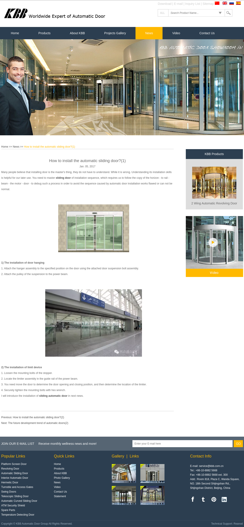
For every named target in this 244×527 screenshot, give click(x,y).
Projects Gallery (115, 33)
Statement (60, 496)
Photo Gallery (62, 477)
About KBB (77, 33)
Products (44, 33)
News (149, 33)
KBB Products (214, 154)
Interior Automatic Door (14, 477)
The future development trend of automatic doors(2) (38, 423)
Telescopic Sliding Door (15, 496)
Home (15, 33)
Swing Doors (8, 491)
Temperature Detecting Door (17, 514)
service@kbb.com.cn (211, 466)
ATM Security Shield (13, 505)
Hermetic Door (9, 482)
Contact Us (207, 33)
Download (164, 3)
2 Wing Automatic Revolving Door (214, 203)
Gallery (118, 456)
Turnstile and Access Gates (17, 487)
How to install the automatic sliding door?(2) (38, 417)
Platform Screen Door (14, 464)
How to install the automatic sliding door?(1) (49, 146)
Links (134, 456)
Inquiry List (192, 3)
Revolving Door (10, 468)
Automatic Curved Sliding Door (19, 500)
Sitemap (208, 3)
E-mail (178, 3)
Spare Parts (8, 510)
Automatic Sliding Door (14, 473)
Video (176, 33)
